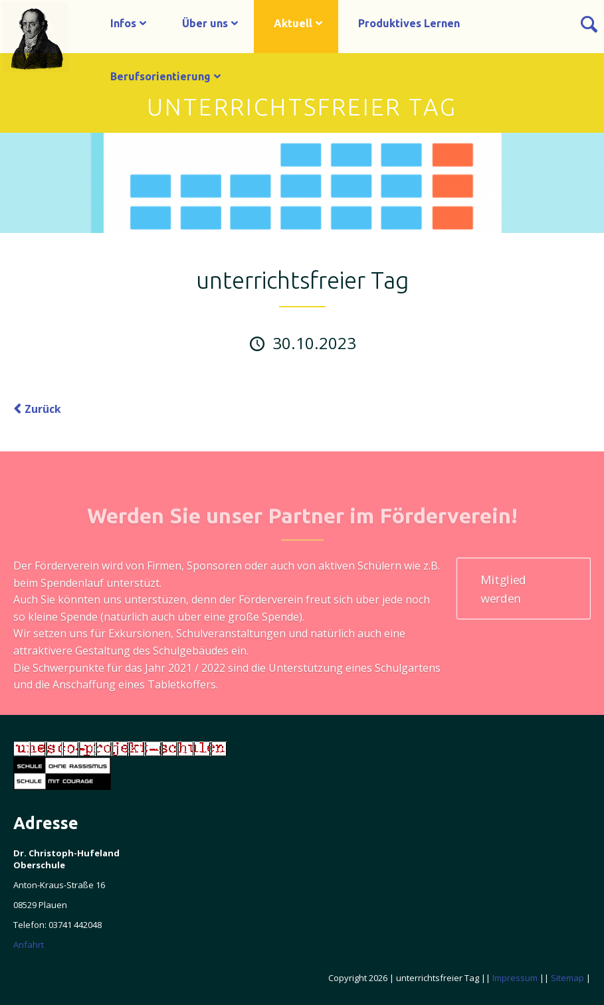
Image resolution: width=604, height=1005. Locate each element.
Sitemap (567, 978)
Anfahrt (28, 945)
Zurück (43, 409)
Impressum (515, 978)
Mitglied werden (503, 589)
